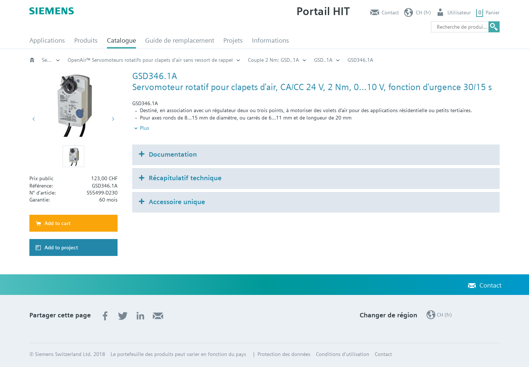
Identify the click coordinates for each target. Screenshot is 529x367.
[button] (73, 156)
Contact (390, 12)
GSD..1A (421, 60)
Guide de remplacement (179, 40)
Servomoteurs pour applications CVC (109, 60)
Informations (270, 40)
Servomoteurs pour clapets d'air (51, 60)
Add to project (61, 247)
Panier (493, 12)
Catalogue (121, 40)
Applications (47, 40)
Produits (86, 40)
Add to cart (57, 223)
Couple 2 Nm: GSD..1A (371, 60)
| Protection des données (281, 354)
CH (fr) (423, 12)
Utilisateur (459, 12)
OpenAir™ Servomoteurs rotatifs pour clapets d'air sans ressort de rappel (248, 60)
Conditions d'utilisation (342, 354)
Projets (233, 40)
